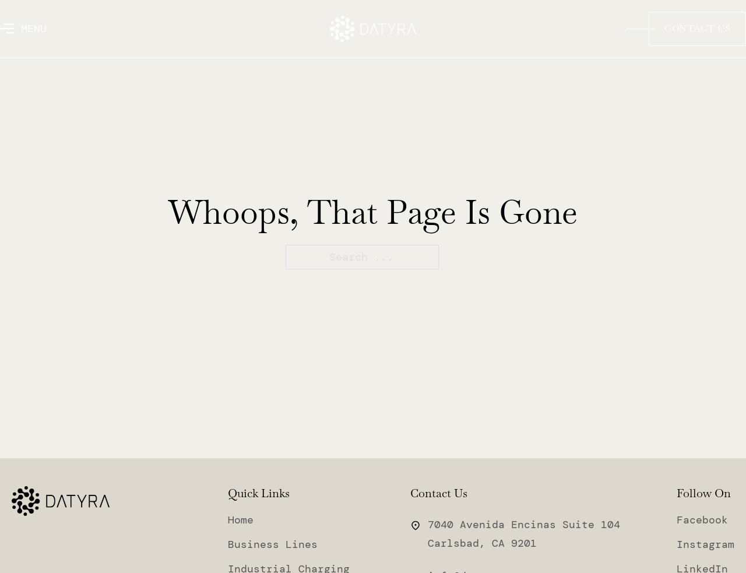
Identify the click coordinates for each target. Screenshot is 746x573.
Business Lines (273, 545)
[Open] (23, 29)
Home (241, 520)
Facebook (702, 520)
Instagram (705, 545)
